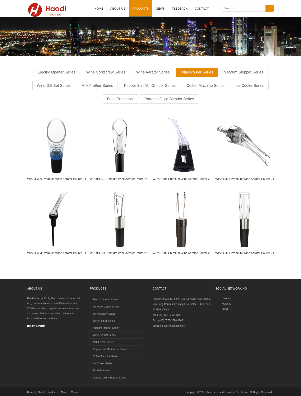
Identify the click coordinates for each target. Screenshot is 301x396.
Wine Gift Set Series (54, 86)
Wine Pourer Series (197, 72)
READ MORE (36, 326)
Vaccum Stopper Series (243, 72)
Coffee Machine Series (205, 86)
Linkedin (226, 298)
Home (98, 8)
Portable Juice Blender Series (169, 99)
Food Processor (120, 99)
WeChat (226, 303)
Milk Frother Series (97, 86)
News (160, 8)
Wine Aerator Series (153, 72)
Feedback (179, 8)
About (40, 392)
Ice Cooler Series (249, 86)
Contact (202, 8)
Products (140, 8)
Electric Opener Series (56, 72)
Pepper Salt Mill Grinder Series (150, 86)
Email (225, 308)
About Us (117, 8)
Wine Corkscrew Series (105, 72)
